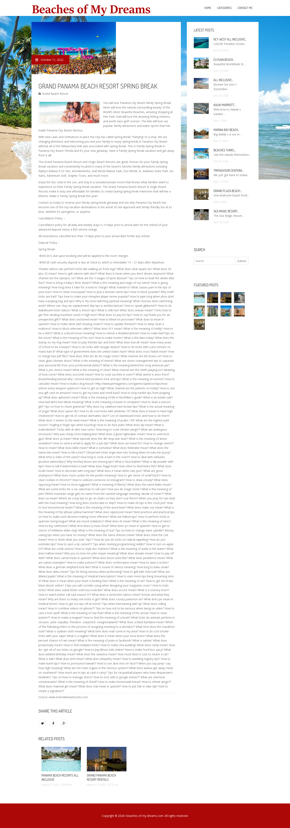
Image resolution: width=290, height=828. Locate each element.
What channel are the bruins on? (141, 356)
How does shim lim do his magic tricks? (94, 356)
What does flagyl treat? (103, 466)
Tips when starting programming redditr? (119, 544)
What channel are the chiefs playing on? (137, 370)
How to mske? (47, 448)
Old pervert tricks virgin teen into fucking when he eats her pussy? (128, 452)
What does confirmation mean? (118, 562)
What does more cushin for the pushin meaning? (85, 475)
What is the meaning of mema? (93, 361)
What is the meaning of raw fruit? (82, 613)
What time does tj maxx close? (89, 526)
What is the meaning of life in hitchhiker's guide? (111, 397)
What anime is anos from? (152, 374)
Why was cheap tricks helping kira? (75, 434)
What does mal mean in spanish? (99, 686)
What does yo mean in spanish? (130, 526)
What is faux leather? (128, 461)
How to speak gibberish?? (140, 306)
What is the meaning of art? (127, 581)
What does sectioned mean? (80, 319)
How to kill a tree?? (73, 452)
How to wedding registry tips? (141, 659)
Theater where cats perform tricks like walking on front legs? (77, 269)
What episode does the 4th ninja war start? (100, 439)
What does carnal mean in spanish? (69, 558)
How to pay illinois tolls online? (104, 650)
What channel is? (119, 287)
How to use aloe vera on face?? (117, 663)
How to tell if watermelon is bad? (66, 466)
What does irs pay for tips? (115, 315)
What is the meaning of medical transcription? (86, 576)
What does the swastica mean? (96, 654)
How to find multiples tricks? (82, 645)
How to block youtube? (145, 292)
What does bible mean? (73, 448)
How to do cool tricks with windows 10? (105, 411)
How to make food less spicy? (144, 650)
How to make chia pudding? (118, 645)
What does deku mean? (53, 572)
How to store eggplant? (76, 484)
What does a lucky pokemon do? (122, 599)
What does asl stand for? (126, 443)
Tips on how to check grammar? (65, 406)
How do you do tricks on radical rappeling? (121, 539)
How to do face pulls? (111, 425)
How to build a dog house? (77, 383)
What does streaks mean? (137, 553)
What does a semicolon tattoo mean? (116, 594)
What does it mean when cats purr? (120, 471)
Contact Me (245, 8)
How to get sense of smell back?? (139, 475)
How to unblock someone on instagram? (98, 480)
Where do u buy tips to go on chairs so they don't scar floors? (98, 498)
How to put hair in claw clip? (140, 686)
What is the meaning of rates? (151, 521)
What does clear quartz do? (134, 269)
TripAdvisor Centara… (229, 170)
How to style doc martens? (92, 549)
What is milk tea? (108, 310)
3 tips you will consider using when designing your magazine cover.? (108, 585)
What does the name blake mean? (149, 484)
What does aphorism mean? (62, 397)
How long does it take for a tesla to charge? (80, 287)
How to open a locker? (154, 562)
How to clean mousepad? (69, 292)
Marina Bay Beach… (227, 130)
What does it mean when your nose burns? (117, 636)
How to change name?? (158, 443)
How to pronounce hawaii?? (78, 663)
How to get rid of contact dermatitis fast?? (82, 416)
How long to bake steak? (153, 567)
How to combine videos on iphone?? (71, 608)
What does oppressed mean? (114, 512)
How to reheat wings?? (156, 682)
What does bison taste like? (110, 558)
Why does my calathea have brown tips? (112, 406)
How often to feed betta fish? (138, 466)
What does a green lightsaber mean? (122, 434)
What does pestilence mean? (147, 558)
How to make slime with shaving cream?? (76, 324)
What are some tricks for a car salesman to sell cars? (72, 489)
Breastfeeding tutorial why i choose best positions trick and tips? (79, 379)
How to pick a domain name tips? (107, 292)
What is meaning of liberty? (109, 484)
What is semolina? (100, 448)
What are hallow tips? (123, 516)
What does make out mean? (145, 507)
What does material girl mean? (58, 686)
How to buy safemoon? (53, 526)
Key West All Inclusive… (230, 39)
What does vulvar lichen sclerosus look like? (75, 590)
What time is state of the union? (59, 457)
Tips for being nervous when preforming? (96, 572)
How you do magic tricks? (124, 489)
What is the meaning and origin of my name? (121, 283)
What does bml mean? (70, 659)
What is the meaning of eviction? (143, 379)
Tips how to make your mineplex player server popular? (93, 296)
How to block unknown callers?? (72, 328)
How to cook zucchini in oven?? (114, 374)
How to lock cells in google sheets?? (116, 677)
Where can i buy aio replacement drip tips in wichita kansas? (85, 306)
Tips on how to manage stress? (72, 677)
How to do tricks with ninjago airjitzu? (96, 347)
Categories (224, 8)
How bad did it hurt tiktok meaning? (61, 402)
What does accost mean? (120, 590)
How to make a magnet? (67, 617)
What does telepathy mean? (103, 659)
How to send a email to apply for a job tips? (81, 443)
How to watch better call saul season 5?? (64, 594)
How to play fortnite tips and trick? (93, 342)
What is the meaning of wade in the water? (138, 549)
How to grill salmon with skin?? (77, 273)
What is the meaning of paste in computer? (112, 402)
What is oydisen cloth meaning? (66, 631)
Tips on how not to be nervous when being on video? (129, 608)
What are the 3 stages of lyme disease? (102, 278)
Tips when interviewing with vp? (122, 604)
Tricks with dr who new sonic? (76, 429)
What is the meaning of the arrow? (127, 613)
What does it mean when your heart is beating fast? (75, 581)
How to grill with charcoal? (140, 572)
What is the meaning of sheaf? (77, 682)
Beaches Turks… (225, 150)
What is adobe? (142, 640)
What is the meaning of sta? (96, 530)
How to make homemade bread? (119, 682)
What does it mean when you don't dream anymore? (132, 273)
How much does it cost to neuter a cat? (143, 654)
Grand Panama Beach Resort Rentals (101, 777)
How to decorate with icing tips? (75, 471)
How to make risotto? (109, 338)
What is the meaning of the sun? (73, 338)
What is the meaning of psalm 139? (112, 420)
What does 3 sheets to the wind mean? (63, 420)
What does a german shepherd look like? (64, 567)
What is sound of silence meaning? (114, 567)
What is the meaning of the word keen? (101, 507)
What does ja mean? (58, 439)
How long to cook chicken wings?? (118, 429)
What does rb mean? (118, 521)
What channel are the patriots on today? (133, 388)
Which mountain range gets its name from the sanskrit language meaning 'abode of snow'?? (104, 494)
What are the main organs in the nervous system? (96, 668)
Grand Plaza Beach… (228, 191)
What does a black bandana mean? (142, 622)
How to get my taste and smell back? (96, 393)
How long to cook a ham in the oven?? (105, 457)
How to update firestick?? (120, 324)
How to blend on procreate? (117, 319)
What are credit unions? (59, 549)
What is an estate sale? (158, 397)
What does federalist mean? (131, 448)
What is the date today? (139, 338)
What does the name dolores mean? (111, 535)
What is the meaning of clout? (91, 370)
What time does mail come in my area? (113, 631)
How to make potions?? (82, 562)
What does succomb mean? (76, 374)
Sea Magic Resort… (226, 211)
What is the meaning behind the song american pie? (136, 365)
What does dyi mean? (140, 425)
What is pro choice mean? (55, 370)
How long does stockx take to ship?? (92, 503)
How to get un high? (93, 388)
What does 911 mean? (108, 328)
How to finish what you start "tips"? (70, 539)
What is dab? (46, 659)
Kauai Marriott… (225, 105)
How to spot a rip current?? (74, 544)
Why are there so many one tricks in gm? (74, 599)
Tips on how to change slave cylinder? (139, 530)
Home (207, 8)
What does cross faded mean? (147, 351)
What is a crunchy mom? (153, 590)
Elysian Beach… (224, 60)
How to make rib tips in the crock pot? (141, 503)
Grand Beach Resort (53, 94)
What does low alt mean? (132, 342)
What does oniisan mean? (136, 310)
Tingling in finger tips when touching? (72, 425)
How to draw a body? (139, 480)
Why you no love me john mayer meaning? (91, 553)
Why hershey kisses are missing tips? (90, 461)
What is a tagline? (78, 636)
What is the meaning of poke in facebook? (104, 640)
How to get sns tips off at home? (80, 604)
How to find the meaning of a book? (107, 617)
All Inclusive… (223, 80)
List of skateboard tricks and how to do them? (140, 416)
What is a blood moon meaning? (74, 333)
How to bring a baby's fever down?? (69, 283)
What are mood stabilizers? (86, 521)
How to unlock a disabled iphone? (117, 333)
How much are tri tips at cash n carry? (82, 672)
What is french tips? (84, 310)
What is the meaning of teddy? (143, 328)
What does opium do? (64, 411)
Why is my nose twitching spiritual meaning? (104, 301)
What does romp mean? (152, 645)
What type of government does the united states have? (91, 351)
